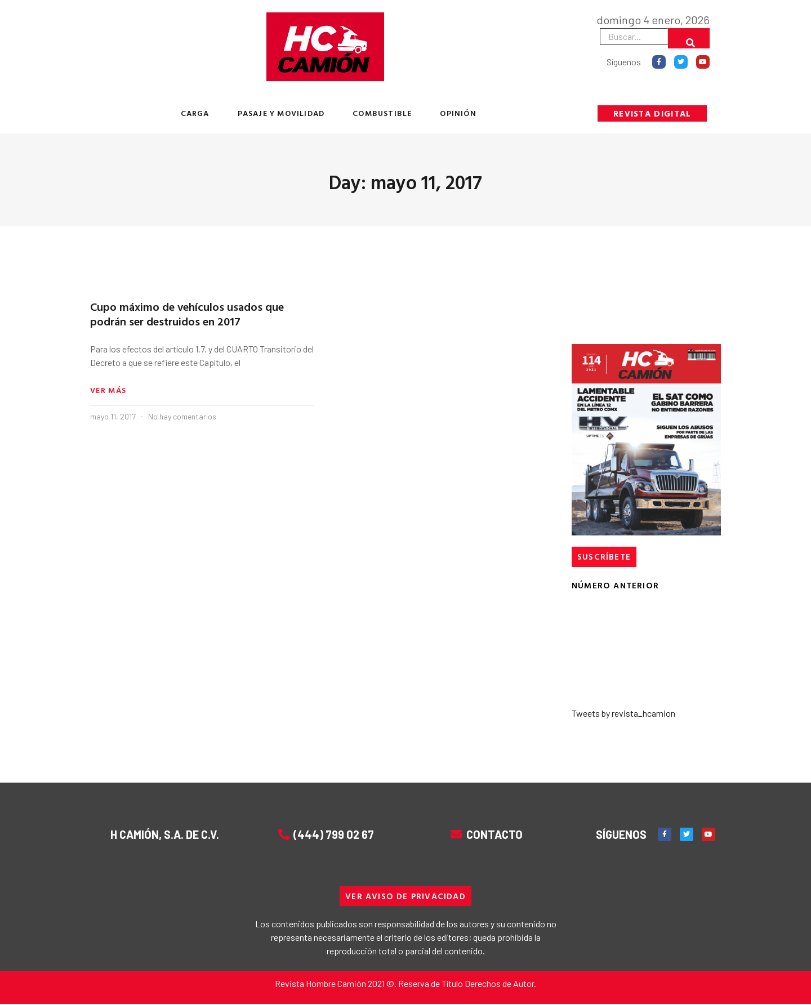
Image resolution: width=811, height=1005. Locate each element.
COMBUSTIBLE (382, 113)
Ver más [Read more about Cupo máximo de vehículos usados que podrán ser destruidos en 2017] (108, 391)
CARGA (195, 113)
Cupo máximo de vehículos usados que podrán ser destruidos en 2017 (187, 313)
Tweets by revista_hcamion (623, 713)
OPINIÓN (458, 113)
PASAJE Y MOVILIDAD (281, 113)
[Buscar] (689, 38)
